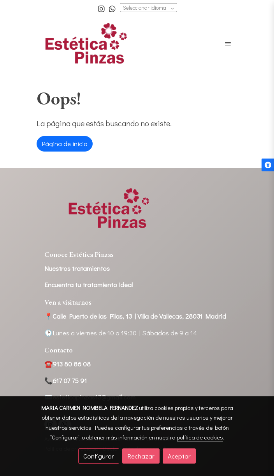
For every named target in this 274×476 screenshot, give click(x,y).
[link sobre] (137, 213)
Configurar (98, 456)
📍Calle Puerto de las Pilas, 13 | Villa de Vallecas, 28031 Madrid (135, 316)
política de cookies (200, 437)
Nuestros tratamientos (77, 268)
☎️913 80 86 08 (67, 363)
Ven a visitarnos (67, 302)
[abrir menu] (228, 43)
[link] (86, 44)
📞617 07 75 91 (65, 380)
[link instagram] (101, 8)
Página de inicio (65, 143)
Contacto (58, 349)
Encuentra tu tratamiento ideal (88, 284)
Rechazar (141, 456)
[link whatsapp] (112, 8)
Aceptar (179, 456)
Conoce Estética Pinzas (79, 254)
